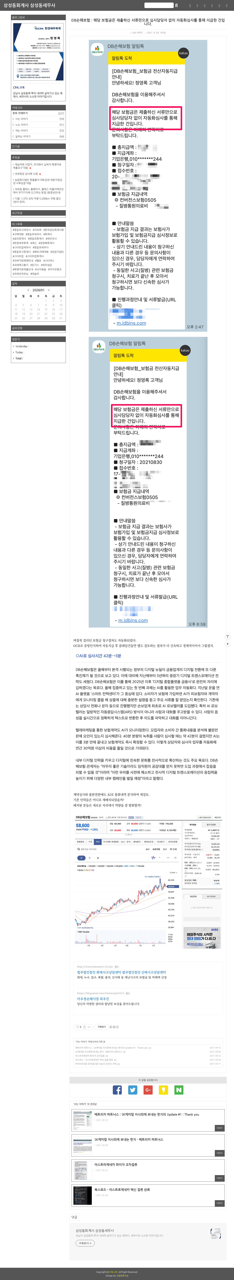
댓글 (74, 1217)
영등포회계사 (36, 238)
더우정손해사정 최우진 (93, 999)
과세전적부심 (21, 274)
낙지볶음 (41, 269)
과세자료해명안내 (23, 260)
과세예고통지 (21, 265)
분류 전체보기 (38, 113)
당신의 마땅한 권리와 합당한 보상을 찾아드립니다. (108, 1003)
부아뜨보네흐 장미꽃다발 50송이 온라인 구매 (95, 1064)
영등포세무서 (34, 234)
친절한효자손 (122, 1276)
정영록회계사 (47, 243)
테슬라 (35, 274)
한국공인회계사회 (54, 230)
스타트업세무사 (22, 247)
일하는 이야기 (39, 136)
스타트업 (19, 256)
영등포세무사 (41, 247)
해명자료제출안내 (23, 269)
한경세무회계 (21, 243)
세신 (34, 243)
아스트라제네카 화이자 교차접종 (90, 1056)
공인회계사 (20, 238)
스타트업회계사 (35, 256)
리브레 (37, 230)
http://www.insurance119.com (95, 966)
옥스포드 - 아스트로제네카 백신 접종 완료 (94, 1060)
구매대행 (19, 234)
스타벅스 (49, 260)
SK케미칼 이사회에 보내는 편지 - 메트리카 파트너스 (98, 1052)
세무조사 (52, 238)
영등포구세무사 (22, 230)
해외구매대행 (41, 252)
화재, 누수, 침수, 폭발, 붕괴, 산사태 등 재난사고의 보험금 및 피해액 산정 (122, 977)
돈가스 (35, 265)
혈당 (39, 260)
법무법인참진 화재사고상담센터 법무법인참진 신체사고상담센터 (121, 972)
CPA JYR (113, 1272)
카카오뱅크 (55, 269)
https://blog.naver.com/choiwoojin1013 (100, 993)
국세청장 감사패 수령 (28, 174)
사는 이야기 (137, 33)
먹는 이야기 (39, 130)
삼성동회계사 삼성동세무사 (29, 5)
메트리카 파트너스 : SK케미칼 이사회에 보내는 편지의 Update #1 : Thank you (111, 1048)
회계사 (48, 234)
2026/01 (39, 290)
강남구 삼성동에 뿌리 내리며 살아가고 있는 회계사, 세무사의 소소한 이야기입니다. (120, 1235)
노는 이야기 (39, 124)
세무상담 (47, 265)
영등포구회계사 (22, 252)
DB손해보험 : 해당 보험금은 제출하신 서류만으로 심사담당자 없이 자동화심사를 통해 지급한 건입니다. (148, 22)
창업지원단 (58, 252)
